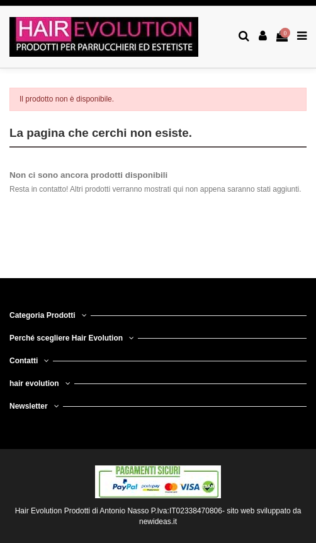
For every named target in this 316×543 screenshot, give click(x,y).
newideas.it (158, 521)
